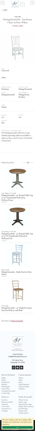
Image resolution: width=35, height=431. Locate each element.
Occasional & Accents (8, 391)
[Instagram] (13, 367)
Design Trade (23, 411)
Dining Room (5, 382)
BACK (5, 10)
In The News (5, 406)
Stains (20, 382)
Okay (17, 427)
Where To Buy (23, 400)
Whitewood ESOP (7, 402)
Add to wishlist (17, 26)
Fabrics (21, 378)
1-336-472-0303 (17, 354)
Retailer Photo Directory (26, 406)
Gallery (3, 378)
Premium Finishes (24, 387)
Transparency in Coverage (6, 410)
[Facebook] (17, 367)
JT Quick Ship (5, 393)
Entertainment (5, 387)
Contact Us (4, 404)
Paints (20, 380)
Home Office (5, 389)
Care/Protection (24, 413)
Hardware (22, 389)
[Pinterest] (21, 367)
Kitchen (3, 380)
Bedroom (4, 384)
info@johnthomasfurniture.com (17, 357)
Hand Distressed (24, 384)
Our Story (4, 400)
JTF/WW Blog (23, 409)
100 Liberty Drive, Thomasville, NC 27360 (17, 361)
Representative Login (25, 404)
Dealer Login (23, 402)
